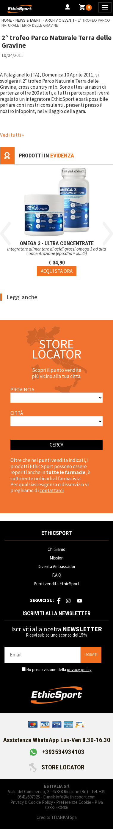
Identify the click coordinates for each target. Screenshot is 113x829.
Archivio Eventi (59, 20)
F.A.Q (56, 575)
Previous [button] (5, 233)
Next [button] (108, 233)
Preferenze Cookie (73, 802)
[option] (56, 220)
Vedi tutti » (12, 135)
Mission (57, 558)
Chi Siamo (56, 549)
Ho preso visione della (59, 669)
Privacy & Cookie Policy (31, 802)
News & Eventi (28, 20)
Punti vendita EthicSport (56, 583)
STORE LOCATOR (56, 767)
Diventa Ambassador (56, 566)
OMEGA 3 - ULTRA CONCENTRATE (57, 243)
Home (6, 20)
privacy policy (79, 669)
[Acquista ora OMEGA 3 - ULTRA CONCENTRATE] (56, 271)
